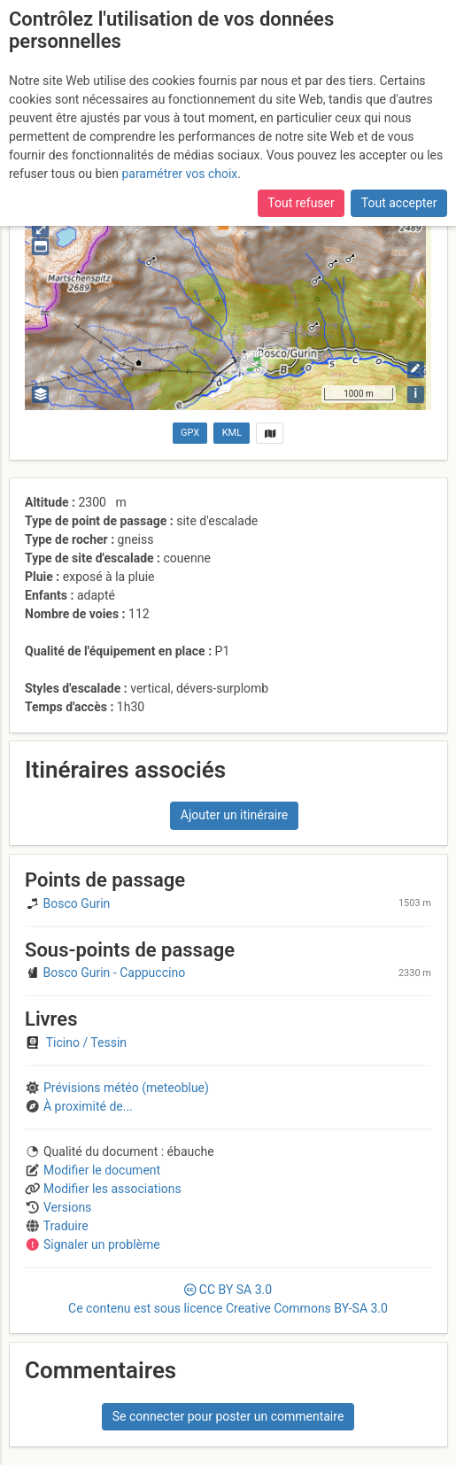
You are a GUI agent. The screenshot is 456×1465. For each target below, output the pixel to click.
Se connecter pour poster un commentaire (228, 1416)
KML (232, 432)
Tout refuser (300, 203)
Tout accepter (399, 203)
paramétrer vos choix (179, 174)
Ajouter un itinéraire (234, 815)
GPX (190, 432)
